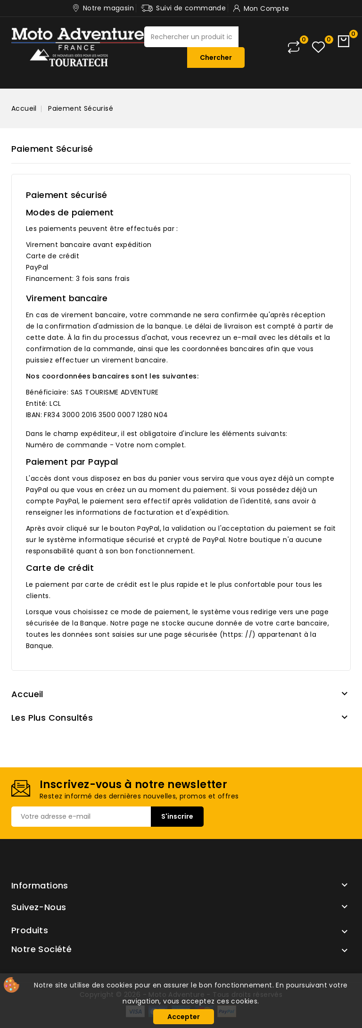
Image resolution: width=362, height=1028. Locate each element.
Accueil (27, 694)
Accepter (183, 1016)
